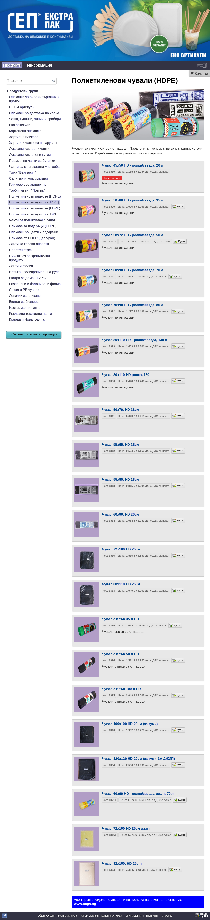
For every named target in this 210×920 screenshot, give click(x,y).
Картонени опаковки (25, 131)
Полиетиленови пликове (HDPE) (35, 196)
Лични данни (134, 915)
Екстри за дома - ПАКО (27, 278)
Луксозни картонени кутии (30, 155)
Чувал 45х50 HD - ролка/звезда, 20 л (132, 165)
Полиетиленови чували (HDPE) (34, 202)
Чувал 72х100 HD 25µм (121, 549)
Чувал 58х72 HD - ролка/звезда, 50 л (132, 235)
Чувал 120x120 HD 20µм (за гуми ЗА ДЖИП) (138, 759)
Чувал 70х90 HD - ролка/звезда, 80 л (132, 305)
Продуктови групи (22, 91)
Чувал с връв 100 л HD (121, 689)
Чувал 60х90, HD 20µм (120, 514)
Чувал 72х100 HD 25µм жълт (126, 828)
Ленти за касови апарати (29, 244)
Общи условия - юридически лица (101, 915)
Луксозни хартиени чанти (29, 149)
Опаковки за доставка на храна (34, 113)
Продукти (12, 65)
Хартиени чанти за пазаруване (33, 143)
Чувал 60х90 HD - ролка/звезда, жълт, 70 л (138, 794)
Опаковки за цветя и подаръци (33, 232)
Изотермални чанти (24, 308)
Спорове (167, 915)
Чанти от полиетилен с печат (32, 220)
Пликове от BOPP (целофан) (32, 238)
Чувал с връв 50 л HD (120, 654)
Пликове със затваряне (27, 184)
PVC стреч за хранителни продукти (29, 258)
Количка (201, 74)
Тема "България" (22, 173)
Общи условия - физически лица (57, 915)
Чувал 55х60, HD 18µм (120, 445)
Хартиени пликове (23, 137)
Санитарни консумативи (28, 178)
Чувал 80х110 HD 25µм (121, 584)
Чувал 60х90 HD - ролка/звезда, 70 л (132, 270)
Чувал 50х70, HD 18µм (120, 410)
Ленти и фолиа (21, 266)
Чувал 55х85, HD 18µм (120, 479)
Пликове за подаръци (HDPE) (32, 226)
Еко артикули (19, 125)
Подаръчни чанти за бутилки (32, 161)
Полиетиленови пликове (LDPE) (34, 208)
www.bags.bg (85, 904)
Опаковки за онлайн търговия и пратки (34, 99)
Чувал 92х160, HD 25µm (122, 863)
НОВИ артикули (21, 107)
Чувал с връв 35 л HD (120, 619)
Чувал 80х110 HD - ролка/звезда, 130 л (134, 340)
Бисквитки (152, 915)
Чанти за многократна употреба (34, 167)
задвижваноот (202, 915)
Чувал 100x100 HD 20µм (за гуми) (130, 724)
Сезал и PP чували (24, 290)
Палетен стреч (20, 250)
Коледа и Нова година (26, 320)
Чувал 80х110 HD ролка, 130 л (127, 375)
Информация (39, 65)
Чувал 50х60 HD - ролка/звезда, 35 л (132, 200)
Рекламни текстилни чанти (30, 314)
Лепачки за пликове (25, 296)
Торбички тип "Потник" (27, 190)
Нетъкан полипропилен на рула (34, 272)
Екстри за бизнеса (23, 302)
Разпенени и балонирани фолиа (35, 284)
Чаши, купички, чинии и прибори (35, 119)
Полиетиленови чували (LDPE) (33, 214)
